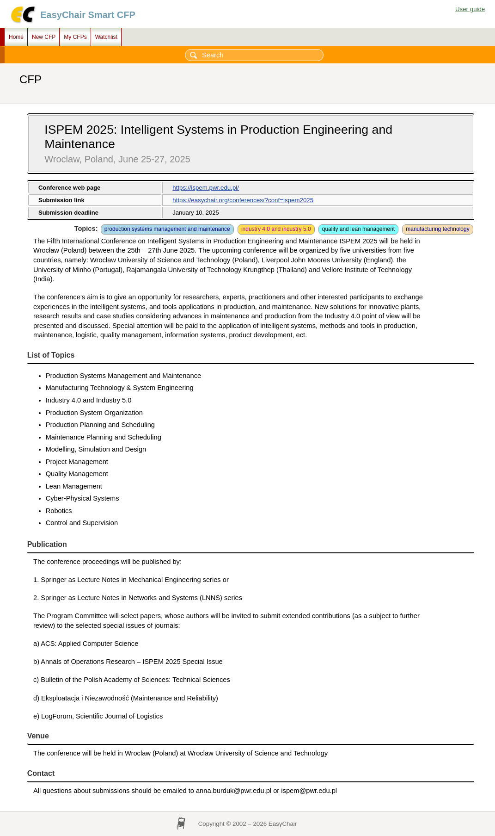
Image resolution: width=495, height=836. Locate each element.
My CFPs (75, 37)
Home (16, 37)
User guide (470, 9)
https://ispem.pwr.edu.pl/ (205, 187)
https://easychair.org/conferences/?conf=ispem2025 (242, 200)
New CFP (43, 37)
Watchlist (106, 37)
